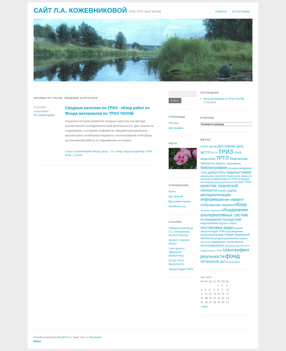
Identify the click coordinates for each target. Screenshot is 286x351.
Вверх (37, 341)
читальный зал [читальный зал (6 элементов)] (212, 261)
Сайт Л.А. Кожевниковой (80, 10)
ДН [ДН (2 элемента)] (211, 146)
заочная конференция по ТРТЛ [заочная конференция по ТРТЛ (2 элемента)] (219, 178)
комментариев (179, 201)
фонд (104, 151)
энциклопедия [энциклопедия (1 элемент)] (233, 262)
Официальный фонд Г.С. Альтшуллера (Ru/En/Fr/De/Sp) (181, 232)
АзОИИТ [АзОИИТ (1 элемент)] (204, 146)
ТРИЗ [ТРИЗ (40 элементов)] (225, 151)
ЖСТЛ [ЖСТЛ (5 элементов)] (205, 152)
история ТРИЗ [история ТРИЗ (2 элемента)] (242, 181)
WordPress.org (177, 206)
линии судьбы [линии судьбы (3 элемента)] (227, 190)
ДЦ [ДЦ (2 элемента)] (215, 146)
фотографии (241, 11)
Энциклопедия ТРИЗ (181, 269)
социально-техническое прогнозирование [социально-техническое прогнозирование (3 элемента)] (221, 243)
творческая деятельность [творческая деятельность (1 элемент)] (236, 245)
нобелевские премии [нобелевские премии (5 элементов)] (217, 205)
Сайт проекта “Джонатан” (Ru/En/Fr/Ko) (176, 252)
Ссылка (78, 155)
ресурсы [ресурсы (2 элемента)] (219, 238)
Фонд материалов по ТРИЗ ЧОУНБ (223, 98)
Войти (172, 191)
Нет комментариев (44, 115)
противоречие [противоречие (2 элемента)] (234, 231)
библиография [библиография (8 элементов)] (213, 167)
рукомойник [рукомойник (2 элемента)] (231, 238)
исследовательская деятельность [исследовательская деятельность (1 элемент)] (217, 182)
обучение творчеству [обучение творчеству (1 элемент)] (210, 210)
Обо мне (174, 123)
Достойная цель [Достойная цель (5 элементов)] (230, 146)
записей (176, 196)
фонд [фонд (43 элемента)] (232, 256)
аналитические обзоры (87, 151)
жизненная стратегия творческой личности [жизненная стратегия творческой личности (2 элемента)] (226, 176)
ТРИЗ (149, 151)
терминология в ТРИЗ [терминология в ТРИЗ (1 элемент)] (211, 250)
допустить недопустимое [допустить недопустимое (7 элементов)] (229, 172)
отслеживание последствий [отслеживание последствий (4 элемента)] (221, 219)
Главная (221, 11)
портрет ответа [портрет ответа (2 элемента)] (227, 223)
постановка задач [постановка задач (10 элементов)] (217, 227)
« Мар (203, 306)
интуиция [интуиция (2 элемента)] (244, 178)
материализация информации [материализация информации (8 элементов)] (215, 197)
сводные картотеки (134, 151)
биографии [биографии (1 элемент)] (232, 168)
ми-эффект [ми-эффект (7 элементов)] (234, 199)
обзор (119, 151)
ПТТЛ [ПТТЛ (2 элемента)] (214, 152)
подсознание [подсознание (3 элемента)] (209, 223)
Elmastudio (95, 337)
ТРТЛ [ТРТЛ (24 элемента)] (222, 158)
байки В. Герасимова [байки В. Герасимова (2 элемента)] (228, 163)
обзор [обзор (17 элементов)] (240, 204)
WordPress (63, 337)
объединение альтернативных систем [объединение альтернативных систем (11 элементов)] (224, 212)
